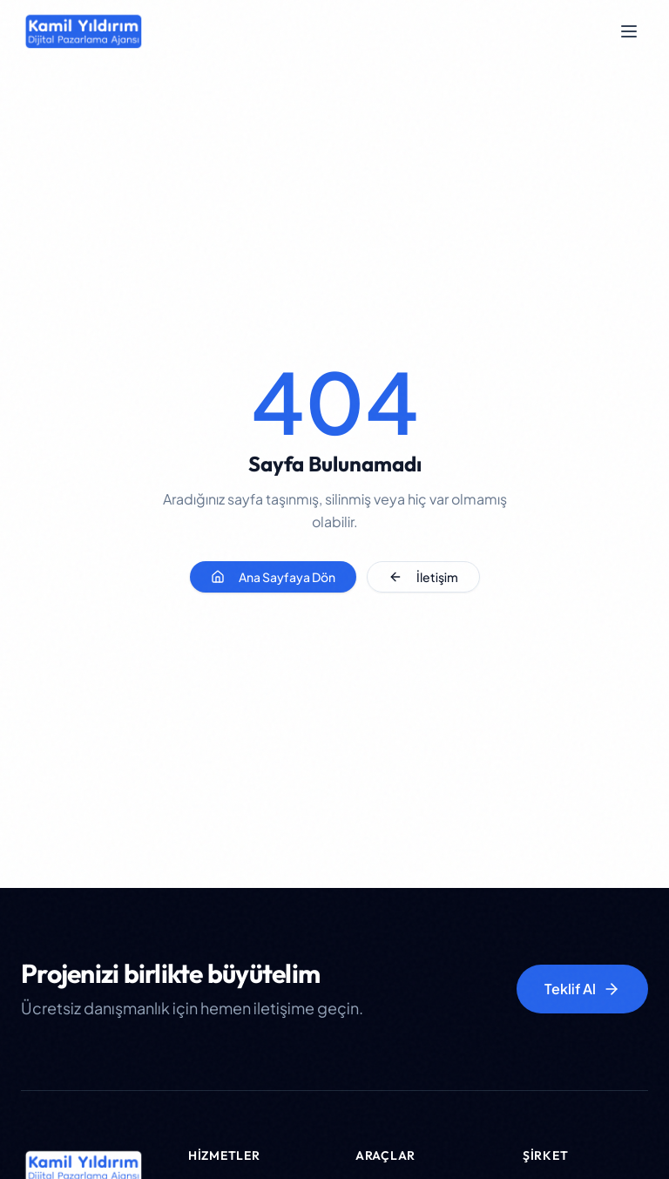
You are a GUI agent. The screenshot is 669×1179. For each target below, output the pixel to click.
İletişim (423, 577)
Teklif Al (582, 988)
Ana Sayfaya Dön (273, 577)
